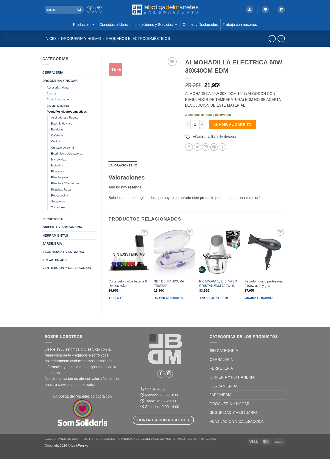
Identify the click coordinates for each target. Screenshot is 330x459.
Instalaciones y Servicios (155, 24)
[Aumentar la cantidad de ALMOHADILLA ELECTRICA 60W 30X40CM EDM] (202, 124)
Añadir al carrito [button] (168, 298)
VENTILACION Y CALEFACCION (66, 268)
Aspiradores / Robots (64, 117)
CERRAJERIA (52, 72)
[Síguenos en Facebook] (90, 10)
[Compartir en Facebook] (189, 147)
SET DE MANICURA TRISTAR (169, 283)
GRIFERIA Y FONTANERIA (62, 227)
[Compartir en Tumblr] (222, 147)
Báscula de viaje (61, 123)
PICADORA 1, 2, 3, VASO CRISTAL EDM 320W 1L (218, 283)
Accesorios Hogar (58, 87)
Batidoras (57, 129)
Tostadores (58, 207)
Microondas (58, 159)
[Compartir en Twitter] (197, 147)
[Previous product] (281, 38)
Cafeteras (57, 135)
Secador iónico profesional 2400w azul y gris (264, 283)
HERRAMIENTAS (55, 235)
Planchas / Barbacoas (65, 183)
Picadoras (57, 171)
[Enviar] (79, 10)
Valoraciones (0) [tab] (123, 165)
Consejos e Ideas (113, 25)
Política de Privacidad (197, 438)
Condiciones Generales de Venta (146, 438)
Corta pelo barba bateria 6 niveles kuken (127, 283)
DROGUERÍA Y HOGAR (81, 39)
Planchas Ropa (61, 189)
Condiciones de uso (62, 438)
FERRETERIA (52, 219)
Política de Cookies (98, 438)
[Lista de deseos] (265, 10)
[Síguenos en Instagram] (98, 10)
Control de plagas (58, 99)
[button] (249, 10)
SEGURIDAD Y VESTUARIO (63, 252)
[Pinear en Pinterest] (214, 147)
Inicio (50, 39)
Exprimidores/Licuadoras (67, 153)
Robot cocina (59, 195)
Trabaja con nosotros (240, 25)
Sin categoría (55, 260)
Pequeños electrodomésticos (138, 39)
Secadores (58, 201)
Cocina (51, 93)
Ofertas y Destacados (200, 25)
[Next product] (272, 38)
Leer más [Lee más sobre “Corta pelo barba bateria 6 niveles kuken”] (116, 298)
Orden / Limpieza (58, 105)
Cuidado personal (62, 147)
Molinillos (57, 165)
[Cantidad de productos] (195, 124)
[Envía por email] (205, 147)
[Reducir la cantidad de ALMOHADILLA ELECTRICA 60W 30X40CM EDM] (187, 124)
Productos (84, 24)
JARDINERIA (52, 243)
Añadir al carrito (232, 124)
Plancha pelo (59, 177)
